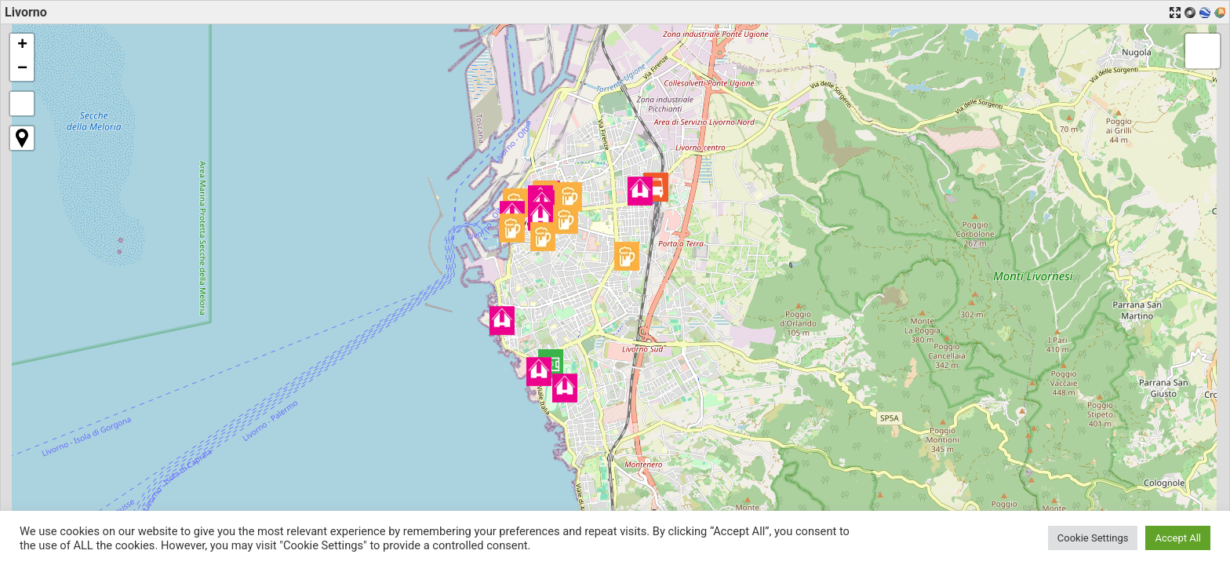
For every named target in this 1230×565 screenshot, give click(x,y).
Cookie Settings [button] (1093, 538)
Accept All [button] (1178, 538)
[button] (655, 187)
